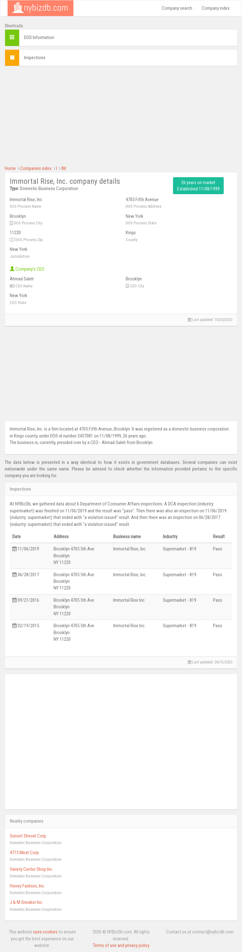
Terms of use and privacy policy (121, 945)
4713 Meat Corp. (25, 852)
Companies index (36, 168)
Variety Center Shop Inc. (31, 869)
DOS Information (39, 37)
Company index (216, 8)
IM (63, 168)
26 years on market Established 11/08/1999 (198, 185)
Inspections (34, 57)
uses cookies (45, 932)
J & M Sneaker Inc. (26, 902)
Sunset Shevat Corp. (28, 836)
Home (10, 168)
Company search (177, 8)
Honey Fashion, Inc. (27, 886)
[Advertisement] (121, 115)
